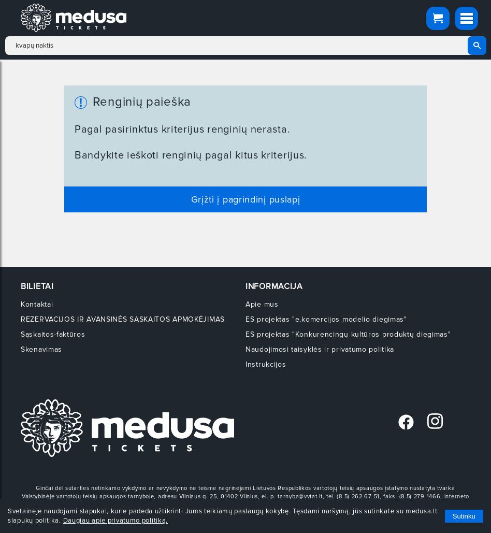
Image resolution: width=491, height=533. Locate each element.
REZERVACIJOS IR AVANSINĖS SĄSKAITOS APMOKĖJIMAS (123, 319)
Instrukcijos (265, 364)
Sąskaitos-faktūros (53, 334)
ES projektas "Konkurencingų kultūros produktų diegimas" (348, 334)
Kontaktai (37, 304)
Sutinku (464, 516)
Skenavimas (41, 349)
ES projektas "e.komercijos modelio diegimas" (326, 319)
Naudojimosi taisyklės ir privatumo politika (319, 349)
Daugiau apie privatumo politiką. (115, 520)
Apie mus (262, 304)
